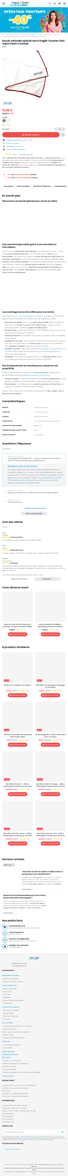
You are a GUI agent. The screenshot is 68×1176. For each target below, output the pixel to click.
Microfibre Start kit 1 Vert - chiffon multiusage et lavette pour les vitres (50, 834)
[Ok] (63, 1132)
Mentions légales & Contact (47, 1164)
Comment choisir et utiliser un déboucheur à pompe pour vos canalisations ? (42, 872)
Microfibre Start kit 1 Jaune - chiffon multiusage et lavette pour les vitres (17, 834)
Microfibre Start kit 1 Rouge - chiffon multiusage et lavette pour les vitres (50, 785)
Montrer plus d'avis (19, 579)
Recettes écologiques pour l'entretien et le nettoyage (21, 1072)
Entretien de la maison (10, 1007)
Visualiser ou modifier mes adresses (15, 1093)
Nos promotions (7, 1116)
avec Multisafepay (37, 946)
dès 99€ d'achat (19, 140)
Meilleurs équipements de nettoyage (15, 1064)
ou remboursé (14, 146)
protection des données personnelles (27, 1138)
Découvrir (8, 865)
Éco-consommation (9, 1069)
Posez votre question (34, 513)
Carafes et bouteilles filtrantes (13, 1038)
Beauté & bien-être (9, 985)
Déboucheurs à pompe (11, 1010)
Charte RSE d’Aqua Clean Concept (14, 1108)
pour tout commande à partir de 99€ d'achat (37, 927)
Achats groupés (8, 1051)
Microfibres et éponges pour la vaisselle (48, 34)
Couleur (5, 117)
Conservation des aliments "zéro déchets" (18, 1026)
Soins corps (7, 994)
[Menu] (3, 3)
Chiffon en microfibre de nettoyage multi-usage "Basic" (17, 736)
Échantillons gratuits (10, 1054)
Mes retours (6, 1091)
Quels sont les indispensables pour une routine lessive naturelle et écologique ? (24, 896)
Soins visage (7, 992)
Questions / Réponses (42, 186)
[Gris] (4, 120)
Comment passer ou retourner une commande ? (19, 1085)
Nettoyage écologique (12, 34)
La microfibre (7, 1048)
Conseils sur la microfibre (12, 1061)
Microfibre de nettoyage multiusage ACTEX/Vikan (50, 686)
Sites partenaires (8, 1113)
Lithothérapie (7, 1003)
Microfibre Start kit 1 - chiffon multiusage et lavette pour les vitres (17, 785)
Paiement (15, 149)
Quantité (5, 129)
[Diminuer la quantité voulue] (56, 129)
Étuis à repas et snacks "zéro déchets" (16, 1032)
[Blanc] (8, 120)
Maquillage (6, 997)
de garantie (12, 143)
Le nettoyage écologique (11, 1045)
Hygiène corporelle (9, 989)
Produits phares (8, 1076)
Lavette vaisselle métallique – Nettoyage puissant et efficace (50, 625)
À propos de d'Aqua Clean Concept (14, 1105)
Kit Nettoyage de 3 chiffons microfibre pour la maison (50, 736)
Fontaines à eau (8, 1035)
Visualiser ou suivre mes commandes (15, 1088)
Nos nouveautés (8, 1119)
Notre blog (6, 1057)
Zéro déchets (7, 1023)
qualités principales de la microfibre (36, 375)
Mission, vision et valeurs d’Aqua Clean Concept (19, 1111)
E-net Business (20, 1171)
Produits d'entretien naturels (13, 982)
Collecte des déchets (10, 1016)
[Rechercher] (50, 3)
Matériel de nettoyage (28, 34)
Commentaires (60, 186)
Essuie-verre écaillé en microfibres (17, 685)
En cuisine (6, 1019)
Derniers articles (13, 859)
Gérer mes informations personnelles (15, 1096)
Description (8, 186)
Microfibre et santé (9, 1066)
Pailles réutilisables (9, 1029)
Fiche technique (23, 186)
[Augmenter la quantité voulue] (64, 129)
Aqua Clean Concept (12, 1149)
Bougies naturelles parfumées (13, 1000)
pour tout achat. (37, 933)
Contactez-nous (8, 1122)
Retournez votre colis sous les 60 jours (37, 940)
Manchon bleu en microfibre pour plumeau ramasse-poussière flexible (17, 625)
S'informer (6, 1041)
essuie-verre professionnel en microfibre (28, 316)
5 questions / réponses (26, 154)
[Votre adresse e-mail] (34, 1132)
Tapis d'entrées (8, 1013)
